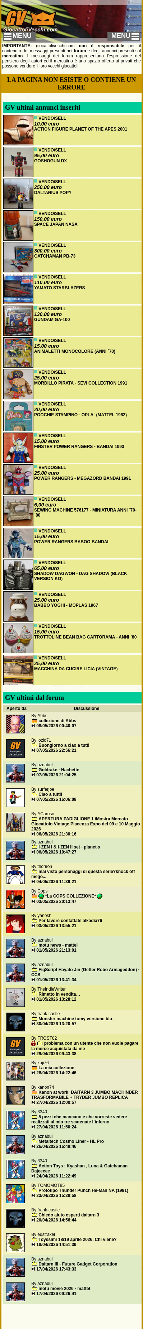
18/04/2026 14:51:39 (56, 1244)
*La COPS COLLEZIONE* (70, 896)
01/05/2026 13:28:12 (56, 999)
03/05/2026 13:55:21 (56, 925)
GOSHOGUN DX (50, 160)
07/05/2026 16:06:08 (56, 799)
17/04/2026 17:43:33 (56, 1269)
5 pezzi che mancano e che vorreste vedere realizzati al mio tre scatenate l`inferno (79, 1119)
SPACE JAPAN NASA (56, 224)
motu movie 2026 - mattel (64, 1288)
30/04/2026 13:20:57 (56, 1023)
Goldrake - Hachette (58, 769)
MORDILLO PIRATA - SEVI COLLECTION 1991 (80, 383)
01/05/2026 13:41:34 (56, 979)
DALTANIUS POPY (53, 192)
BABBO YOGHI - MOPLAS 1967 (66, 605)
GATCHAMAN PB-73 (54, 256)
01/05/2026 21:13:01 (56, 950)
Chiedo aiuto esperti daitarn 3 (68, 1215)
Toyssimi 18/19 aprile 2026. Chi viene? (77, 1239)
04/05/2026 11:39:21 (56, 881)
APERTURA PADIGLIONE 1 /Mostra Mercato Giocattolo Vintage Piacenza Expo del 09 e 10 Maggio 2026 (85, 824)
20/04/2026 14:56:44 (56, 1220)
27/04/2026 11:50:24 (56, 1127)
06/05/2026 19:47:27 (56, 852)
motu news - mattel (58, 945)
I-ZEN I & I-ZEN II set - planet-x (69, 847)
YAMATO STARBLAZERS (59, 287)
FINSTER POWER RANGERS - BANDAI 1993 (79, 446)
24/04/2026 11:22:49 (56, 1176)
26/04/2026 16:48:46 (56, 1146)
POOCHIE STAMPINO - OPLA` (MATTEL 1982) (80, 414)
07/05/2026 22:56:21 (56, 750)
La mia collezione (56, 1067)
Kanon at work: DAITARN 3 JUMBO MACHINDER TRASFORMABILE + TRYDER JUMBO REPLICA (84, 1095)
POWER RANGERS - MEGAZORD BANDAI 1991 (82, 478)
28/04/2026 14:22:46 (56, 1072)
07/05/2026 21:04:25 (56, 774)
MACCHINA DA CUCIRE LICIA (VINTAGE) (75, 668)
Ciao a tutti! (50, 794)
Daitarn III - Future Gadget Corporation (77, 1264)
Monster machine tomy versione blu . (76, 1018)
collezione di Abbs (57, 720)
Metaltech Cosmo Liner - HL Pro (71, 1141)
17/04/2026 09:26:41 (56, 1293)
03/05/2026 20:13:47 (56, 901)
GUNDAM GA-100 (52, 319)
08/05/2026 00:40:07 (56, 725)
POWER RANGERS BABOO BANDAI (71, 541)
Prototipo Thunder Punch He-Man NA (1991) (83, 1190)
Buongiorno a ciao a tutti (63, 745)
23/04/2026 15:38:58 (56, 1195)
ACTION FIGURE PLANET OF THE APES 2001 (80, 129)
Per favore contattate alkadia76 (70, 920)
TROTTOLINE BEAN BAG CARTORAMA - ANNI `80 (85, 637)
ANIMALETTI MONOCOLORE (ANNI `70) (74, 351)
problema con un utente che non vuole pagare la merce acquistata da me (84, 1046)
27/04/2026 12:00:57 (56, 1102)
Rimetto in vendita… (59, 994)
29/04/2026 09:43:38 (56, 1053)
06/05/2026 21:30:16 (56, 834)
